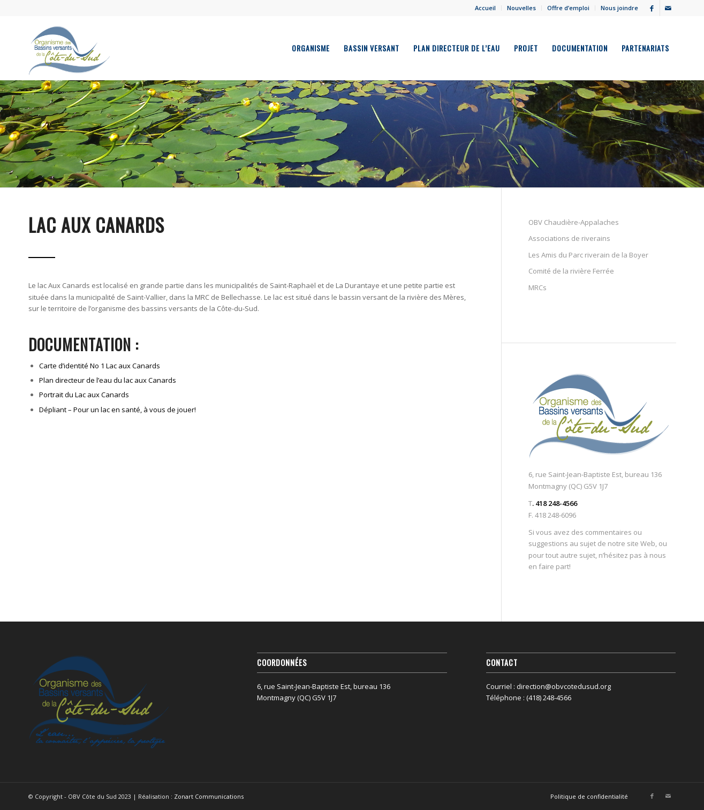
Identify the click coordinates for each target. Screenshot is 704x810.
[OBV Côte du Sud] (69, 48)
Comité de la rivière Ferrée (571, 271)
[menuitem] (486, 8)
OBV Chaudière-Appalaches (573, 222)
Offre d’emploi (568, 8)
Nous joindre (619, 8)
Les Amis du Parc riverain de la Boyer (588, 255)
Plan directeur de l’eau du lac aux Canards (107, 380)
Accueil (485, 8)
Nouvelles (521, 8)
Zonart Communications (209, 796)
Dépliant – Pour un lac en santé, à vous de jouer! (117, 409)
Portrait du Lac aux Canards (84, 394)
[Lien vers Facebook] (652, 8)
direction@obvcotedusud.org (564, 686)
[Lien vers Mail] (668, 8)
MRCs (537, 287)
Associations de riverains (569, 238)
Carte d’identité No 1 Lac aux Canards (99, 365)
